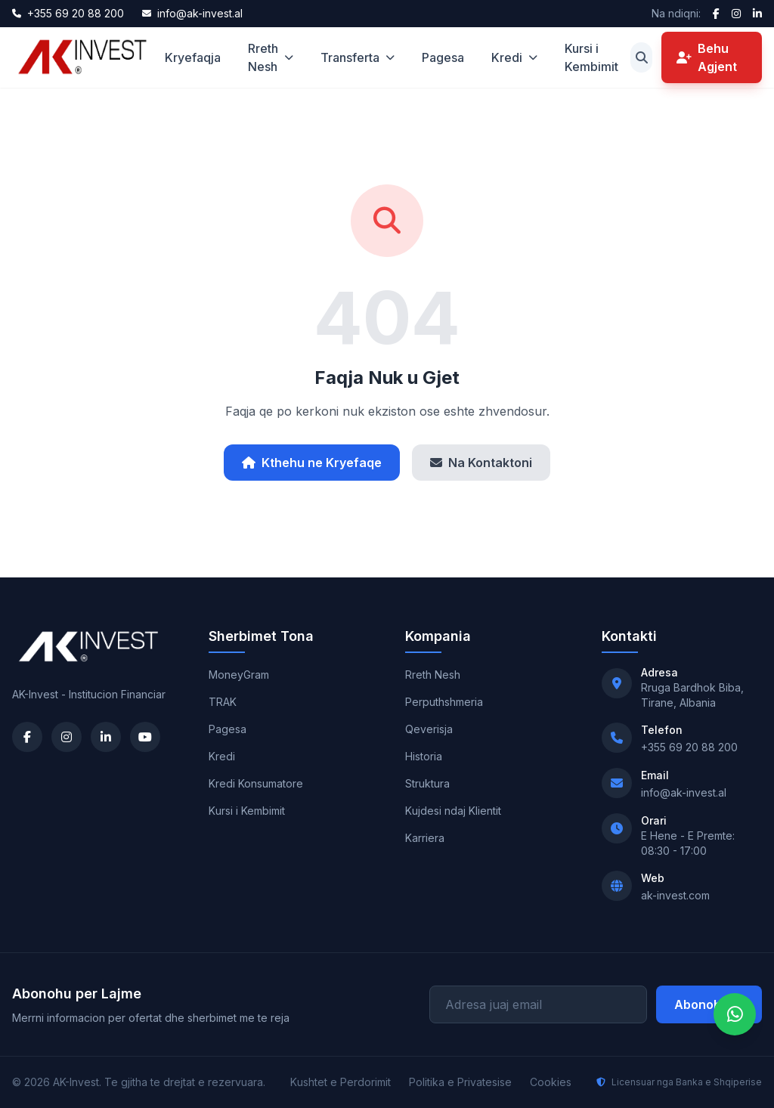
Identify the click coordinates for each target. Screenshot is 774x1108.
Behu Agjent (706, 57)
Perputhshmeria (444, 701)
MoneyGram (239, 674)
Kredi (514, 57)
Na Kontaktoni (481, 462)
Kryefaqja (193, 57)
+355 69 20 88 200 (689, 747)
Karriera (424, 837)
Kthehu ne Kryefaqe (312, 462)
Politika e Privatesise (460, 1082)
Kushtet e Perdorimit (340, 1082)
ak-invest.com (675, 895)
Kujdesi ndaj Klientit (453, 810)
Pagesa (443, 57)
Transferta (357, 57)
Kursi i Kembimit (591, 57)
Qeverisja (429, 729)
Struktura (427, 783)
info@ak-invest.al (683, 792)
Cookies (550, 1082)
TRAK (223, 701)
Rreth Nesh (270, 57)
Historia (423, 756)
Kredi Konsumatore (256, 783)
